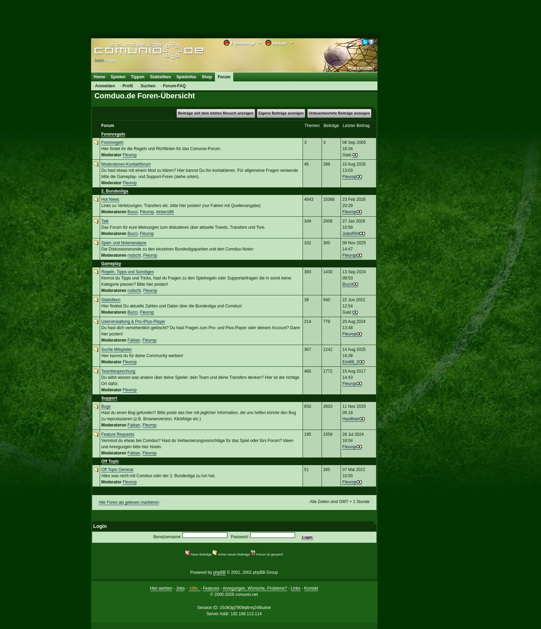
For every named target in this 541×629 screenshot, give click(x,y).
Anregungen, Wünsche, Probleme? (255, 588)
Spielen (118, 77)
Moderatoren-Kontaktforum (126, 164)
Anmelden (105, 85)
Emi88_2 (350, 362)
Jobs (180, 588)
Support (109, 398)
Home (99, 77)
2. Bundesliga (114, 191)
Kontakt (311, 588)
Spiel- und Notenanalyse (124, 242)
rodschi (134, 255)
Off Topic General (117, 469)
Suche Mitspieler (116, 349)
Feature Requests (117, 434)
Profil (127, 85)
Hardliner (350, 418)
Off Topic (110, 461)
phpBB (219, 572)
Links (296, 588)
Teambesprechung (118, 371)
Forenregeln (113, 134)
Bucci (133, 211)
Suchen (147, 85)
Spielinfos (186, 77)
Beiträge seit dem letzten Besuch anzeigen (215, 113)
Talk (105, 221)
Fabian (134, 340)
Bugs (106, 406)
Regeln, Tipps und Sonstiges (127, 271)
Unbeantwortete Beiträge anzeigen (339, 113)
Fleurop (130, 155)
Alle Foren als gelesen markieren (129, 502)
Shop (207, 77)
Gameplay (111, 263)
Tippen (138, 77)
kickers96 (165, 211)
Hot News (110, 199)
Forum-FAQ (174, 85)
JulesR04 (351, 233)
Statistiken (160, 77)
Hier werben (161, 588)
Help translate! (361, 68)
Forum (224, 77)
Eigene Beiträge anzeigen (281, 113)
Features (211, 588)
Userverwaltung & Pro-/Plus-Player (133, 321)
